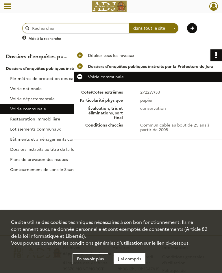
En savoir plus (90, 258)
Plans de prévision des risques (39, 159)
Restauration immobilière (35, 119)
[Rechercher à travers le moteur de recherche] (78, 28)
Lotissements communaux (35, 129)
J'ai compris (129, 258)
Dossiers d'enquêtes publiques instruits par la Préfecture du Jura (63, 68)
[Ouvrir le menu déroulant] (7, 6)
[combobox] (153, 28)
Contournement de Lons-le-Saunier (44, 169)
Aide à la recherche (45, 38)
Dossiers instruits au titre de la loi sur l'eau (51, 149)
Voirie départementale (32, 98)
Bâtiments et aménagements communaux (50, 139)
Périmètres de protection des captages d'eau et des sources (68, 78)
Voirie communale (28, 109)
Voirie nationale (26, 88)
